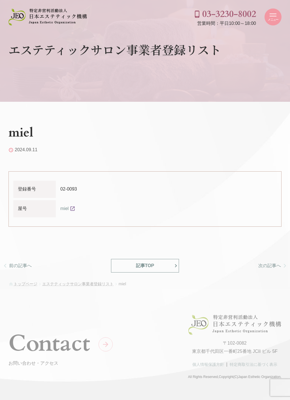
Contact (49, 344)
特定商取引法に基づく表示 (253, 366)
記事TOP (145, 265)
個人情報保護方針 (208, 366)
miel (64, 208)
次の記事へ (269, 265)
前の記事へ (20, 265)
